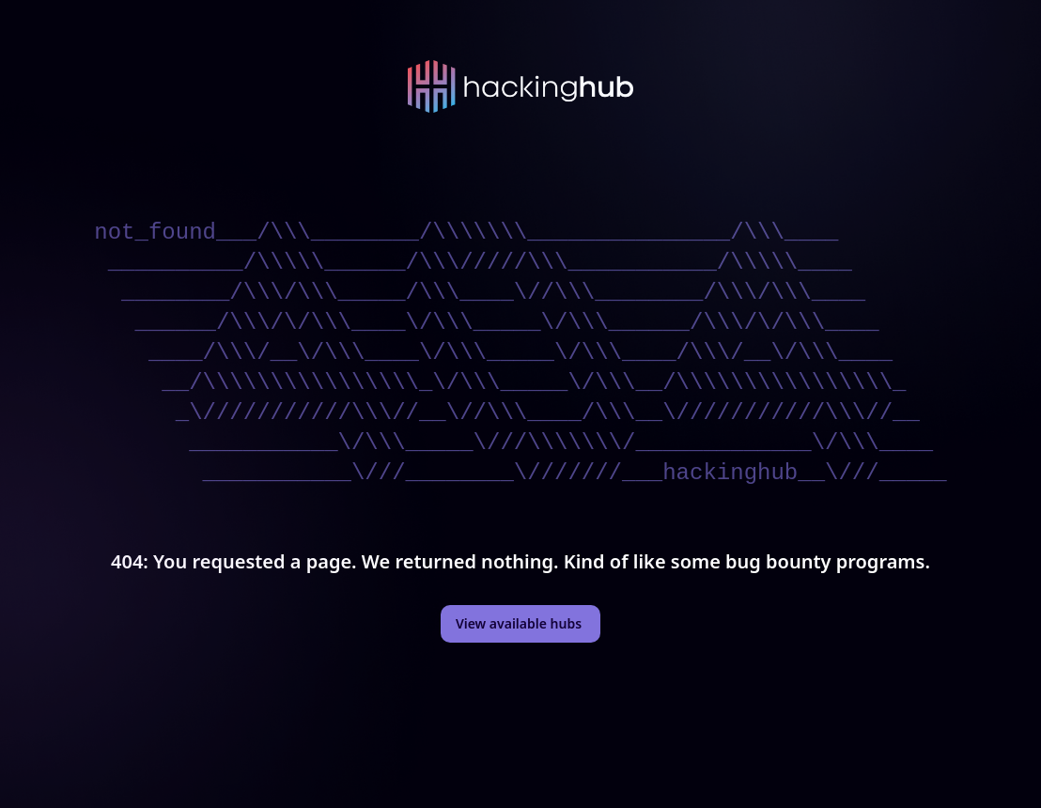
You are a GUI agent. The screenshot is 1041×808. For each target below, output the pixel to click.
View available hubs (519, 623)
